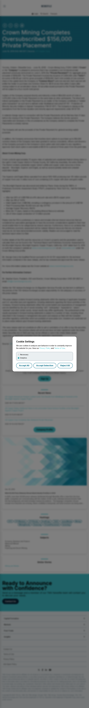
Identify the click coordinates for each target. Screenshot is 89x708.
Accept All (24, 365)
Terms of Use (59, 348)
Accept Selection (44, 365)
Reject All (65, 365)
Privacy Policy (45, 348)
